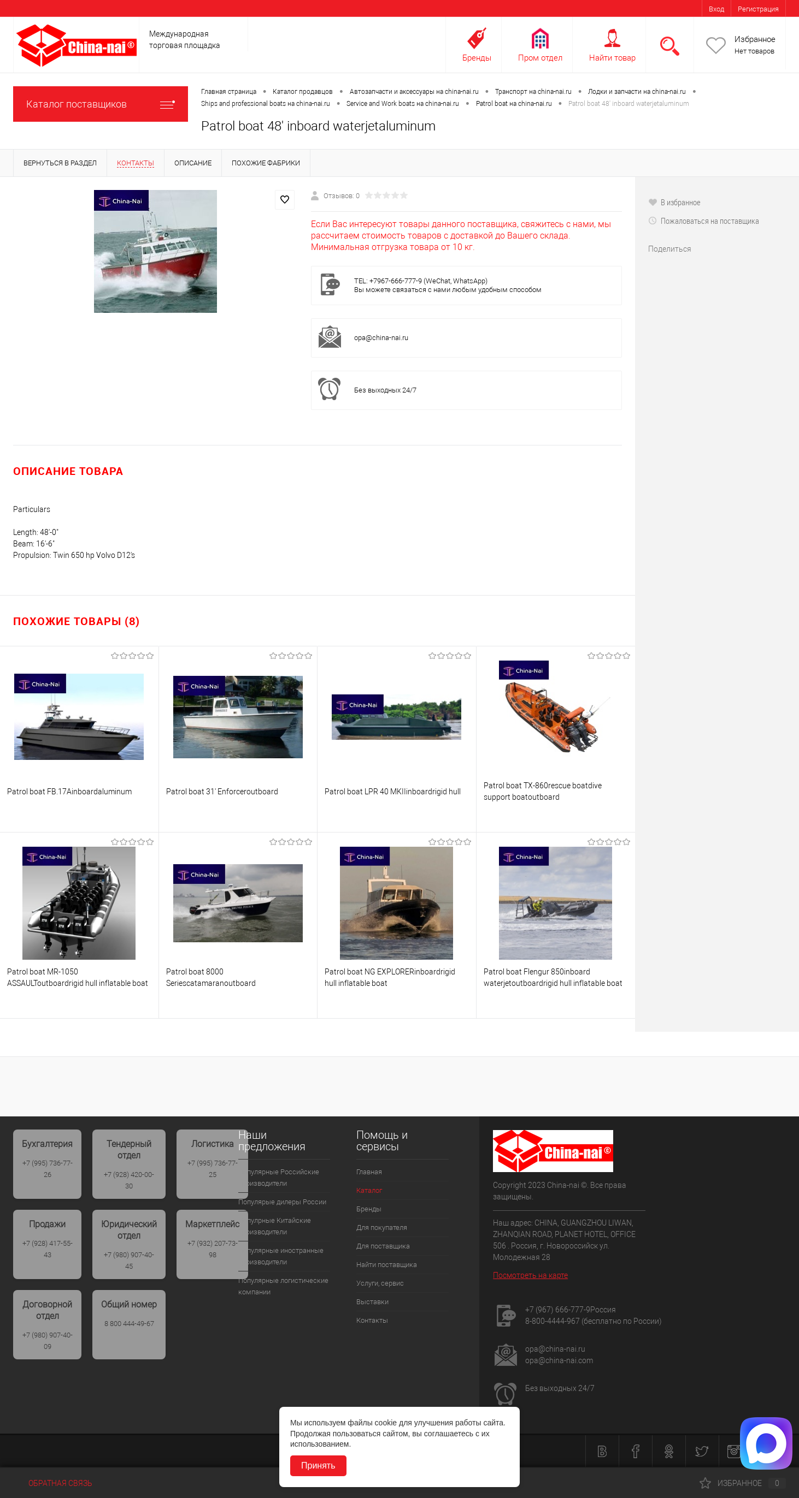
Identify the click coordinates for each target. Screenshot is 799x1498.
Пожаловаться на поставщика (703, 220)
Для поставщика (383, 1246)
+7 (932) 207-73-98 (212, 1249)
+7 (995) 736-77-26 (47, 1169)
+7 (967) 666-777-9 (557, 1309)
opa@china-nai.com (559, 1360)
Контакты (372, 1320)
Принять (318, 1465)
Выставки (372, 1302)
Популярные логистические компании (283, 1286)
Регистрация (758, 9)
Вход (716, 9)
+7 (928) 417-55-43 (47, 1249)
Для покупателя (381, 1227)
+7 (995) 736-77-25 (212, 1169)
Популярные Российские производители (278, 1177)
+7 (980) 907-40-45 (129, 1260)
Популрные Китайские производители (274, 1226)
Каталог (369, 1190)
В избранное (674, 202)
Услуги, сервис (380, 1283)
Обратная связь (52, 1483)
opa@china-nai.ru (381, 338)
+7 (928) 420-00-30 (129, 1180)
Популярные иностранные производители (281, 1256)
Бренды (476, 58)
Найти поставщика (386, 1265)
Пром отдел (540, 58)
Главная (369, 1172)
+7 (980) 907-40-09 (47, 1341)
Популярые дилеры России (282, 1202)
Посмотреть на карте (530, 1275)
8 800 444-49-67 (129, 1323)
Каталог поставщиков (100, 104)
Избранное (755, 39)
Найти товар (612, 58)
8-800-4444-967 (552, 1321)
